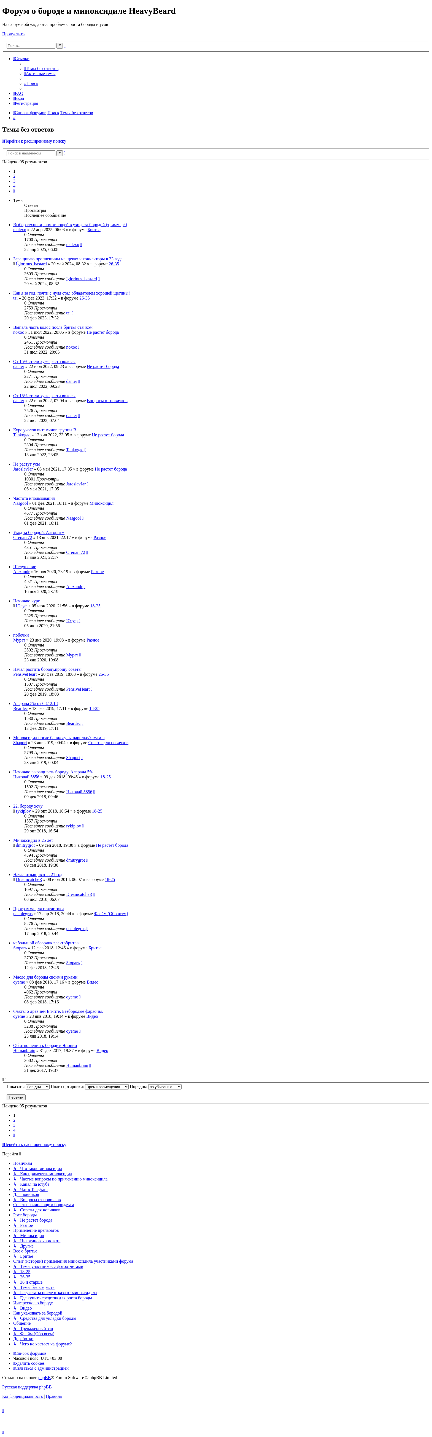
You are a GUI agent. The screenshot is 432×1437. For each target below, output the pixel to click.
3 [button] (14, 181)
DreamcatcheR (29, 879)
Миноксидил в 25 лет (33, 840)
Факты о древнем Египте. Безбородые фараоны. (58, 1011)
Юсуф (21, 605)
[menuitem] (41, 68)
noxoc (18, 332)
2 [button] (14, 176)
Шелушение (24, 566)
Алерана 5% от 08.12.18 (35, 703)
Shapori (20, 742)
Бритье (94, 229)
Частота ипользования (34, 498)
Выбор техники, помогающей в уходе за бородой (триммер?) (70, 224)
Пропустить (13, 33)
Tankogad (22, 434)
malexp (19, 229)
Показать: (28, 1086)
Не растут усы (26, 464)
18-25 (95, 605)
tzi (15, 298)
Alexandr (21, 571)
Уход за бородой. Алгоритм (38, 532)
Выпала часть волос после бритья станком (53, 327)
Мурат (19, 640)
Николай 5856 (26, 776)
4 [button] (14, 186)
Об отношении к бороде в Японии (45, 1045)
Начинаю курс (26, 601)
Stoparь (20, 947)
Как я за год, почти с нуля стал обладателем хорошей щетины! (71, 293)
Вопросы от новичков (107, 400)
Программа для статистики (38, 908)
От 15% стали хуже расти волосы (44, 361)
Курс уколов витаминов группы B (44, 430)
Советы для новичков (108, 742)
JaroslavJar (23, 469)
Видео (92, 982)
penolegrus (23, 913)
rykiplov (23, 811)
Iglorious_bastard (31, 263)
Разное (99, 537)
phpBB (44, 1377)
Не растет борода (103, 332)
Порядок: (156, 1086)
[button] (14, 191)
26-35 (114, 263)
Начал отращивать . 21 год (37, 874)
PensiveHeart (25, 674)
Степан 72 (22, 537)
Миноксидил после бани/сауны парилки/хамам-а (59, 737)
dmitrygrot (25, 845)
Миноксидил (102, 503)
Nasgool (20, 503)
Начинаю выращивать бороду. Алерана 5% (53, 772)
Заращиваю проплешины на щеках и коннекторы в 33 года (68, 259)
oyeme (19, 982)
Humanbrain (24, 1050)
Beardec (20, 708)
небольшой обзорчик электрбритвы (46, 943)
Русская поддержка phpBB (27, 1387)
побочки (21, 635)
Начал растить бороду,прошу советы (47, 669)
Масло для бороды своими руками (45, 977)
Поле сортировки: (90, 1086)
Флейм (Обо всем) (111, 913)
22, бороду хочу (28, 806)
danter (18, 366)
